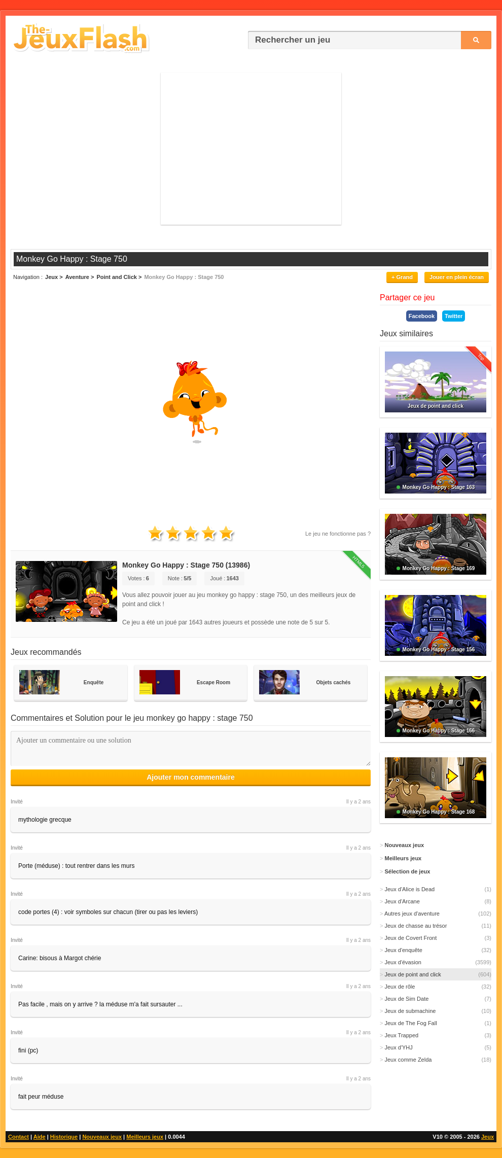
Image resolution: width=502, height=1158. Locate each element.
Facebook (422, 316)
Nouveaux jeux (102, 1137)
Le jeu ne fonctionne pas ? (338, 534)
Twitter (453, 316)
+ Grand (402, 277)
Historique (64, 1137)
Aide (39, 1137)
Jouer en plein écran (456, 277)
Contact (18, 1137)
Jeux (487, 1137)
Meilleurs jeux (144, 1137)
